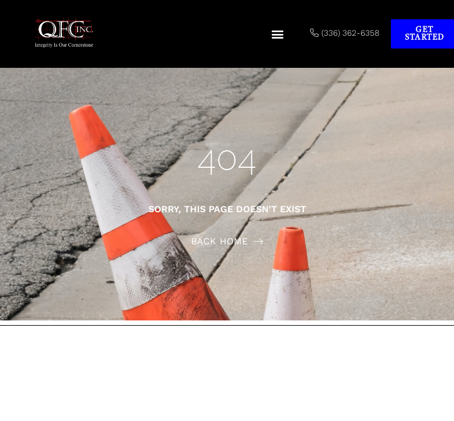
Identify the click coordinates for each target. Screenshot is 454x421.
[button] (277, 34)
